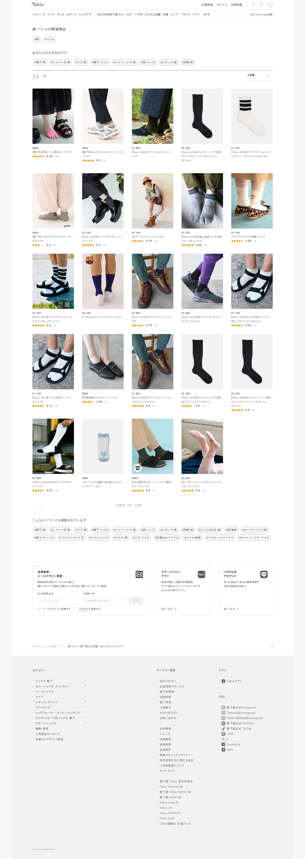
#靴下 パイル (100, 62)
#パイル (49, 39)
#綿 (37, 39)
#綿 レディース (44, 537)
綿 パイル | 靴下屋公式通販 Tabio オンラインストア (96, 647)
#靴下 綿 (40, 62)
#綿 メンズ (148, 62)
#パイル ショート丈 (71, 537)
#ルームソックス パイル (254, 537)
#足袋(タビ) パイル (167, 537)
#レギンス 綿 (168, 62)
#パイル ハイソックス (220, 537)
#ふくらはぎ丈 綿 (209, 529)
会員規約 (84, 609)
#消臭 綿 (187, 62)
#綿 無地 (231, 529)
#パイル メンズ (98, 537)
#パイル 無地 (192, 537)
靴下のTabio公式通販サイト (47, 647)
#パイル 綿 (121, 537)
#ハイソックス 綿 (125, 62)
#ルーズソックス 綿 (254, 529)
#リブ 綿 (81, 62)
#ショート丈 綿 (60, 62)
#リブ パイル (141, 537)
